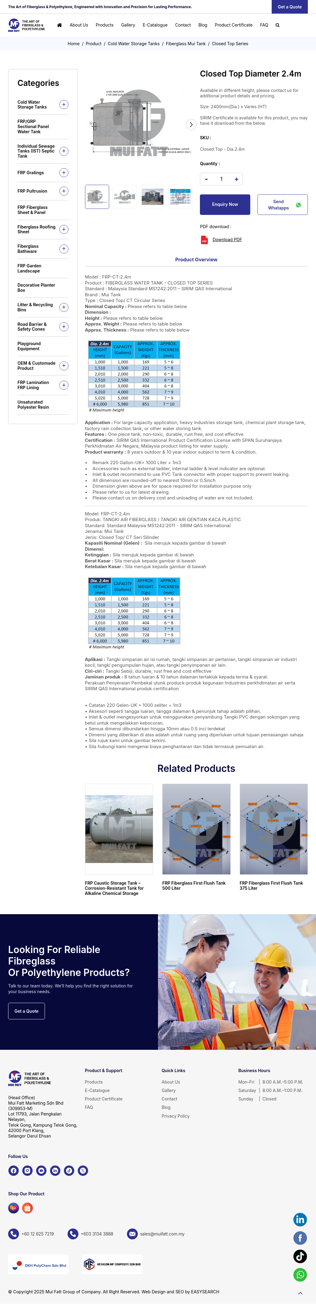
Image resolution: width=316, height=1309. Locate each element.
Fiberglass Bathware (28, 249)
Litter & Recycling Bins (35, 307)
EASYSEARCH (205, 1291)
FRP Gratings (30, 172)
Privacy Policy (176, 1116)
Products (104, 24)
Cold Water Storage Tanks (134, 43)
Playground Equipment (29, 346)
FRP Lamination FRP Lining (33, 385)
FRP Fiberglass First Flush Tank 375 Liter (271, 885)
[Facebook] (13, 1170)
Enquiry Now (225, 204)
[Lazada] (13, 1208)
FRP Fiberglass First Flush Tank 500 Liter (194, 885)
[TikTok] (69, 1170)
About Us (79, 24)
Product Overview (196, 259)
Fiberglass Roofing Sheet (36, 229)
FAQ (264, 24)
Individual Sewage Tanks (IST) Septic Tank (36, 151)
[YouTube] (41, 1170)
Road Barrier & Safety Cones (32, 327)
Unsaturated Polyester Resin (33, 404)
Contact (183, 24)
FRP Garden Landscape (29, 268)
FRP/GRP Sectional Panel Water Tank (33, 126)
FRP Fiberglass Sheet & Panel (32, 210)
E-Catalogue (155, 24)
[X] (82, 1170)
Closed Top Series (230, 43)
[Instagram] (27, 1170)
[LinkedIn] (55, 1170)
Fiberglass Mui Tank (186, 43)
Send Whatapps (285, 204)
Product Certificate (234, 24)
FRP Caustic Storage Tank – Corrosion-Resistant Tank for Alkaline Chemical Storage (114, 888)
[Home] (59, 25)
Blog (202, 24)
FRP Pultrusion (32, 191)
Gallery (128, 24)
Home (74, 43)
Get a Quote (290, 6)
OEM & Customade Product (36, 365)
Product (94, 43)
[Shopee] (27, 1208)
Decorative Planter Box (36, 287)
